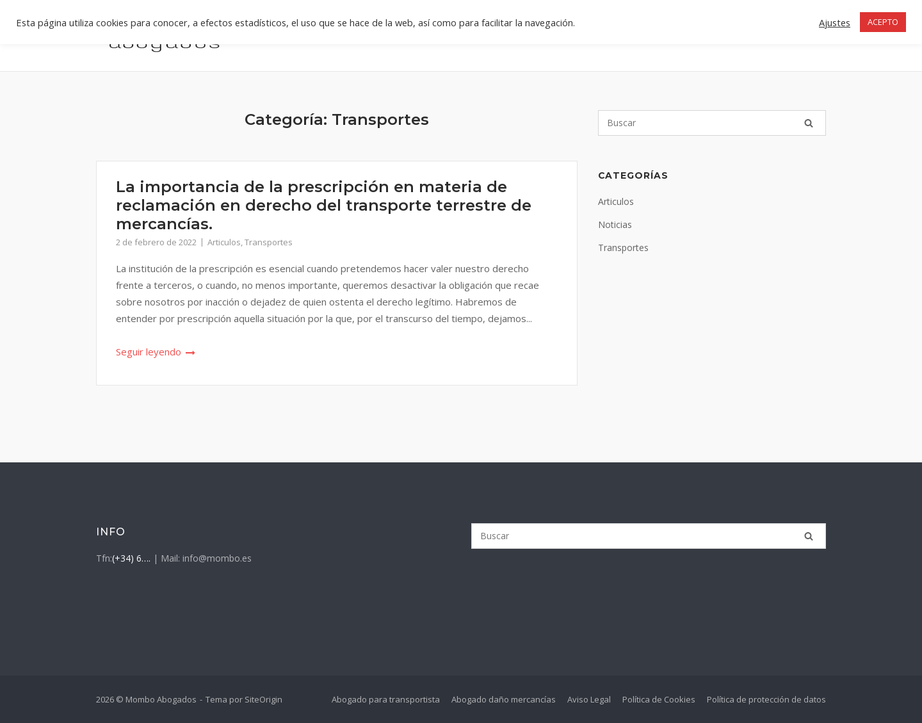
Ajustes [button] (834, 22)
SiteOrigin (263, 699)
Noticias (615, 224)
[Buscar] (712, 123)
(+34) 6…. (131, 558)
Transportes (269, 242)
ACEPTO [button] (883, 22)
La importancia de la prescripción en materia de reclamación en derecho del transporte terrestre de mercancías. (323, 205)
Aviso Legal (589, 699)
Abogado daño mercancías (503, 699)
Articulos (224, 242)
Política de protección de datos (766, 699)
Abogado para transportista (386, 699)
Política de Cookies (658, 699)
